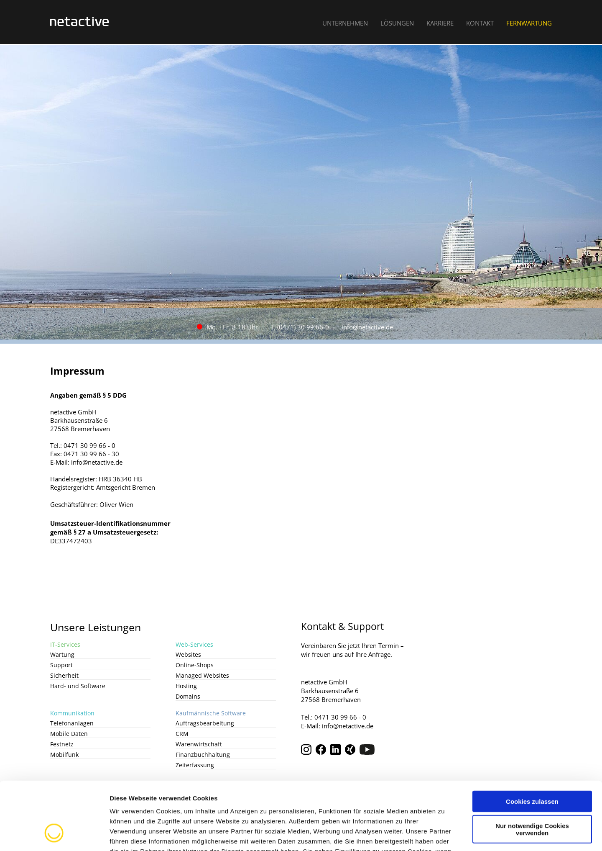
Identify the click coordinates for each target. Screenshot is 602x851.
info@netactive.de (367, 327)
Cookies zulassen (532, 740)
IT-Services (65, 644)
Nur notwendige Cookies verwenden (532, 769)
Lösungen (397, 23)
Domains (188, 696)
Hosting (186, 686)
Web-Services (194, 644)
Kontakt (480, 23)
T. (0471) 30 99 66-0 (299, 327)
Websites (188, 654)
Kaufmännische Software (211, 713)
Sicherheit (64, 675)
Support (61, 665)
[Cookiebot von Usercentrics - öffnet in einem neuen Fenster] (54, 834)
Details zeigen (444, 834)
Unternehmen (345, 23)
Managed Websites (202, 675)
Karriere (440, 23)
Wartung (62, 654)
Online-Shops (195, 665)
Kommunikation (72, 713)
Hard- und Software (77, 686)
